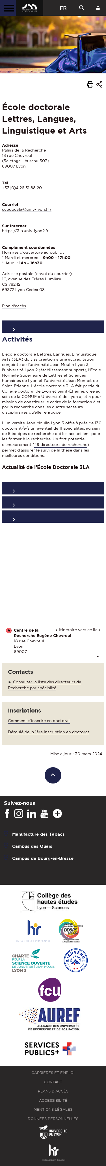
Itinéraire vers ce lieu (79, 630)
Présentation (53, 326)
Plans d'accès (53, 1091)
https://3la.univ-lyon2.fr (25, 230)
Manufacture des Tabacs (38, 834)
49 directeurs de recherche (60, 444)
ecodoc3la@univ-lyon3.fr (26, 209)
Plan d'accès (14, 306)
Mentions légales (53, 1109)
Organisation (53, 488)
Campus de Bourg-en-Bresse (42, 858)
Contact (53, 1082)
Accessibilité (53, 1100)
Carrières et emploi (53, 1073)
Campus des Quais (32, 846)
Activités (53, 502)
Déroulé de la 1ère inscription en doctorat (48, 732)
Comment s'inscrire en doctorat (39, 720)
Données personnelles (53, 1119)
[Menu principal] (8, 8)
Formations (53, 516)
